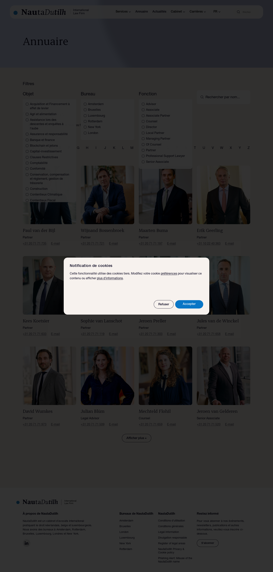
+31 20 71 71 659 (150, 420)
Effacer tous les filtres (72, 121)
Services (123, 11)
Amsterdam (126, 516)
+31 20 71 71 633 (34, 329)
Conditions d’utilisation (171, 516)
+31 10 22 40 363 (208, 239)
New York (125, 539)
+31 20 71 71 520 (208, 420)
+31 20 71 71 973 (34, 420)
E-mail (55, 239)
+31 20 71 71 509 (92, 420)
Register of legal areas (171, 539)
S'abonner (207, 538)
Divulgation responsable (172, 533)
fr (216, 11)
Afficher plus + (136, 433)
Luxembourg (127, 533)
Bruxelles (125, 522)
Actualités (159, 11)
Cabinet (178, 11)
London (124, 527)
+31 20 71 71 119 (92, 329)
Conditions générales (171, 522)
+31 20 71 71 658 (208, 329)
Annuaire (141, 11)
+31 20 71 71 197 (150, 239)
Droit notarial (38, 121)
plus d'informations (110, 278)
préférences (169, 273)
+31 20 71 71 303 (150, 329)
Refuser (163, 304)
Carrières (198, 11)
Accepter (189, 304)
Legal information (168, 527)
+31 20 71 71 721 (92, 239)
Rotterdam (125, 545)
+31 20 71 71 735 (34, 239)
